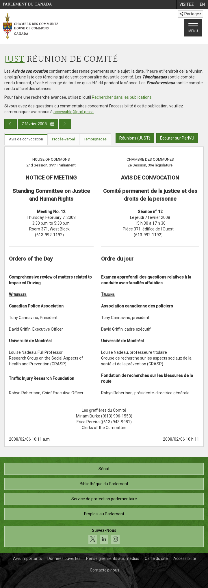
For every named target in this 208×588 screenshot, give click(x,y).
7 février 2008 (37, 124)
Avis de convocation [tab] (26, 139)
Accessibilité (184, 558)
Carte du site (156, 558)
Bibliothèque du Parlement (104, 483)
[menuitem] (186, 4)
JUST (14, 59)
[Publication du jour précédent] (10, 124)
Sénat (104, 468)
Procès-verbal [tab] (63, 139)
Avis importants (27, 558)
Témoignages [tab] (95, 139)
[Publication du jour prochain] (65, 124)
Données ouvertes (64, 558)
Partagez (190, 14)
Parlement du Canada (27, 4)
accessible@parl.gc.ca (73, 111)
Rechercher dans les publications (122, 97)
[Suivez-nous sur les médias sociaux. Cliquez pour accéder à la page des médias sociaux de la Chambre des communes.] (104, 536)
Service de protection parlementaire (104, 499)
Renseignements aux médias (112, 558)
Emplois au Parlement (104, 514)
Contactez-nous (104, 570)
